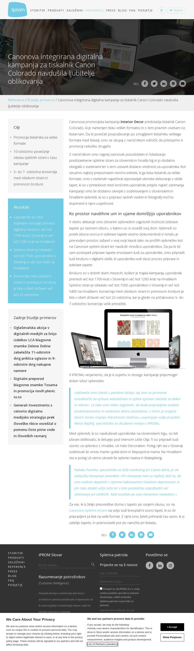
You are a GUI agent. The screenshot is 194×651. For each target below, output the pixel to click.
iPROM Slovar (50, 554)
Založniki (74, 10)
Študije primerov (41, 100)
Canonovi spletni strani (88, 510)
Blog (122, 10)
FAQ (132, 10)
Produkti (56, 10)
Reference (95, 10)
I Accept (172, 627)
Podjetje (145, 10)
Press (111, 10)
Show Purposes (172, 637)
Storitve (37, 10)
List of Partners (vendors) (102, 644)
